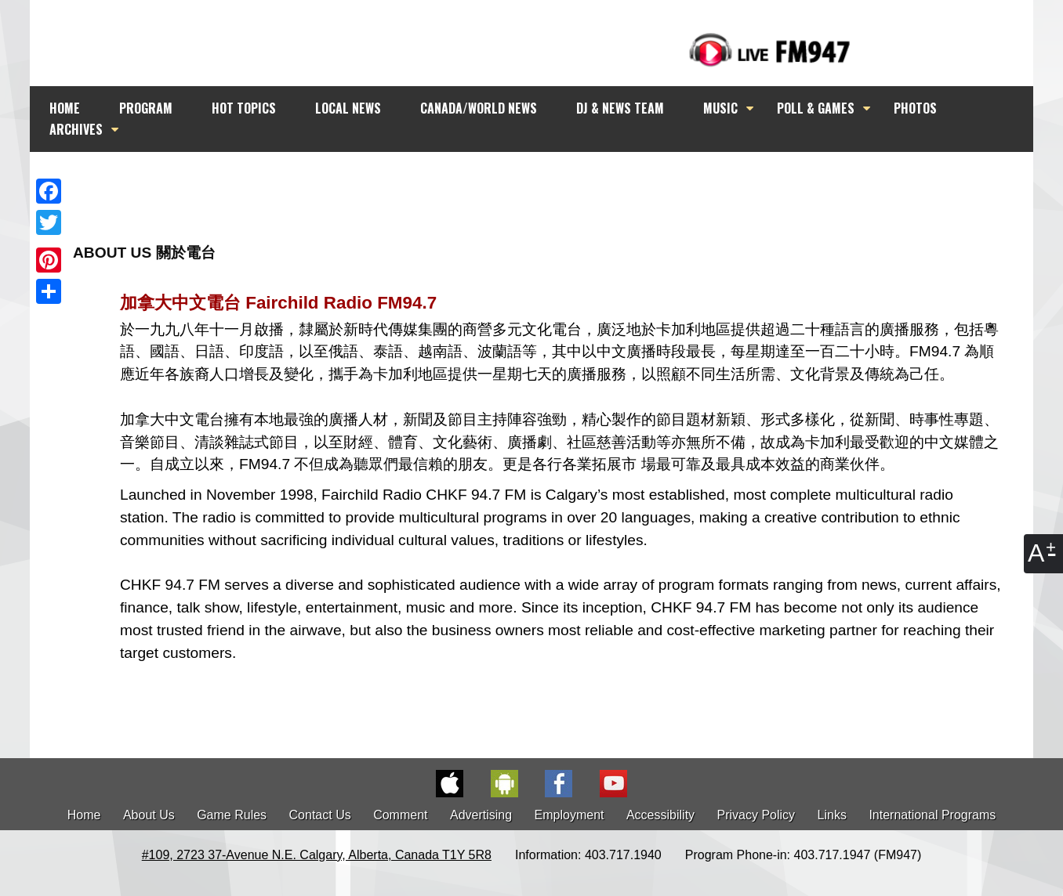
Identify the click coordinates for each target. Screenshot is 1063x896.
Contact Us (320, 815)
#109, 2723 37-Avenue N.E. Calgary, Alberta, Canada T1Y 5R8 (317, 855)
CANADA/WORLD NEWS (478, 108)
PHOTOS (915, 108)
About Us (149, 815)
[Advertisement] (545, 181)
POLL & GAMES (815, 108)
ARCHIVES (76, 129)
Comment (400, 815)
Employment (569, 815)
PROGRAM (145, 108)
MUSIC (720, 108)
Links (832, 815)
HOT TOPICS (244, 108)
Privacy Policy (756, 815)
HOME (64, 108)
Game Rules (232, 815)
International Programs (932, 815)
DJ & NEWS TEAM (620, 108)
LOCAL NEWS (348, 108)
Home (84, 815)
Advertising (481, 815)
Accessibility (660, 815)
